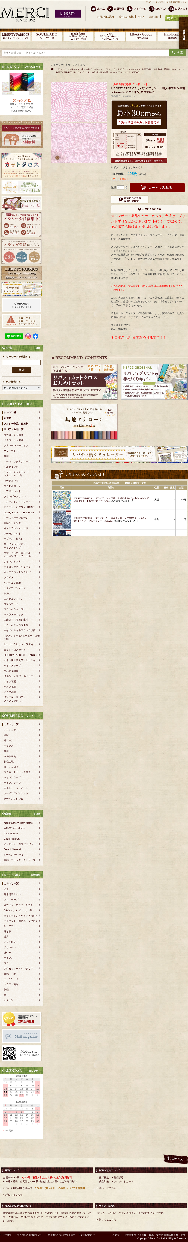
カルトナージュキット (16, 788)
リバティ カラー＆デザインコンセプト (120, 69)
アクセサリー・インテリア (18, 968)
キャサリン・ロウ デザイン (19, 844)
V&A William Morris (14, 828)
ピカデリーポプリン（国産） (20, 507)
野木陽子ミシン (12, 894)
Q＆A (141, 16)
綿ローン (9, 740)
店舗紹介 (153, 16)
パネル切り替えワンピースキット (22, 660)
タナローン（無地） (15, 440)
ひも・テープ (11, 899)
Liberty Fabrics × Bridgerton (19, 512)
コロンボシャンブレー (16, 609)
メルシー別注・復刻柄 (16, 423)
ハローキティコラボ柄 (16, 625)
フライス (9, 577)
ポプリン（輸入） (13, 538)
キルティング (11, 466)
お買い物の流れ (105, 16)
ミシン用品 (10, 942)
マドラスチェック (13, 614)
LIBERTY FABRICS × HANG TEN (22, 655)
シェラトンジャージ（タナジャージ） (15, 474)
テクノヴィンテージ (15, 588)
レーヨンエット (12, 533)
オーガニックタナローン (17, 461)
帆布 (6, 456)
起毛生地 (9, 761)
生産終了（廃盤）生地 (16, 619)
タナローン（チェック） (17, 445)
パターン (9, 1000)
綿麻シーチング (12, 523)
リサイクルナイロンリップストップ (15, 546)
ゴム (6, 963)
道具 (6, 936)
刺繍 (6, 989)
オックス (9, 745)
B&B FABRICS (12, 838)
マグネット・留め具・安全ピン (21, 920)
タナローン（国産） (15, 435)
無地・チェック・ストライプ (20, 860)
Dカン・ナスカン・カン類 (18, 910)
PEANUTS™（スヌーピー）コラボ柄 (22, 637)
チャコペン (10, 947)
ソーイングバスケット (16, 793)
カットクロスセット (15, 649)
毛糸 (6, 889)
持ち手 (7, 931)
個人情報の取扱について (29, 1235)
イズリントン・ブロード (17, 501)
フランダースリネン (15, 496)
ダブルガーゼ (11, 604)
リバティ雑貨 (11, 670)
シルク (7, 593)
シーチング (10, 729)
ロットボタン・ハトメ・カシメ (21, 915)
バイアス (9, 957)
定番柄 (7, 418)
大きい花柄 (10, 681)
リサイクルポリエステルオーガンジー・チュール (17, 554)
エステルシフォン (13, 598)
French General (12, 849)
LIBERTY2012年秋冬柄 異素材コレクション (161, 69)
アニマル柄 (10, 692)
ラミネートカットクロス (17, 772)
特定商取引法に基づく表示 (61, 1235)
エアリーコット (12, 491)
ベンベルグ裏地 (12, 582)
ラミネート (10, 450)
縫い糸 (7, 952)
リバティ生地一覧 (14, 429)
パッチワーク (11, 979)
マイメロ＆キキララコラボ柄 (20, 630)
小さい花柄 (10, 686)
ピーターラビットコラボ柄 (18, 644)
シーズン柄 (10, 412)
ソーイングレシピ (13, 798)
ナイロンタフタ (12, 561)
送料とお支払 (126, 16)
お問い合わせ (88, 1235)
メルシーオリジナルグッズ (18, 676)
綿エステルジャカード (16, 528)
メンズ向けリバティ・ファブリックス (16, 699)
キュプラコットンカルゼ (17, 572)
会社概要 (6, 1235)
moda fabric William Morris (18, 822)
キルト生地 (10, 756)
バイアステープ (12, 665)
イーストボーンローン (16, 517)
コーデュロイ (11, 480)
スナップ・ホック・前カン (18, 904)
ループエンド (11, 926)
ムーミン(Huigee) (13, 854)
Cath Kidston (11, 833)
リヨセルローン (12, 486)
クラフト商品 (11, 984)
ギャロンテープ (12, 777)
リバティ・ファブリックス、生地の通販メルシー (77, 69)
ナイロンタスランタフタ (17, 567)
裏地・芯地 (10, 973)
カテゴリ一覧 (11, 724)
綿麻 (6, 735)
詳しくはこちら (14, 1194)
